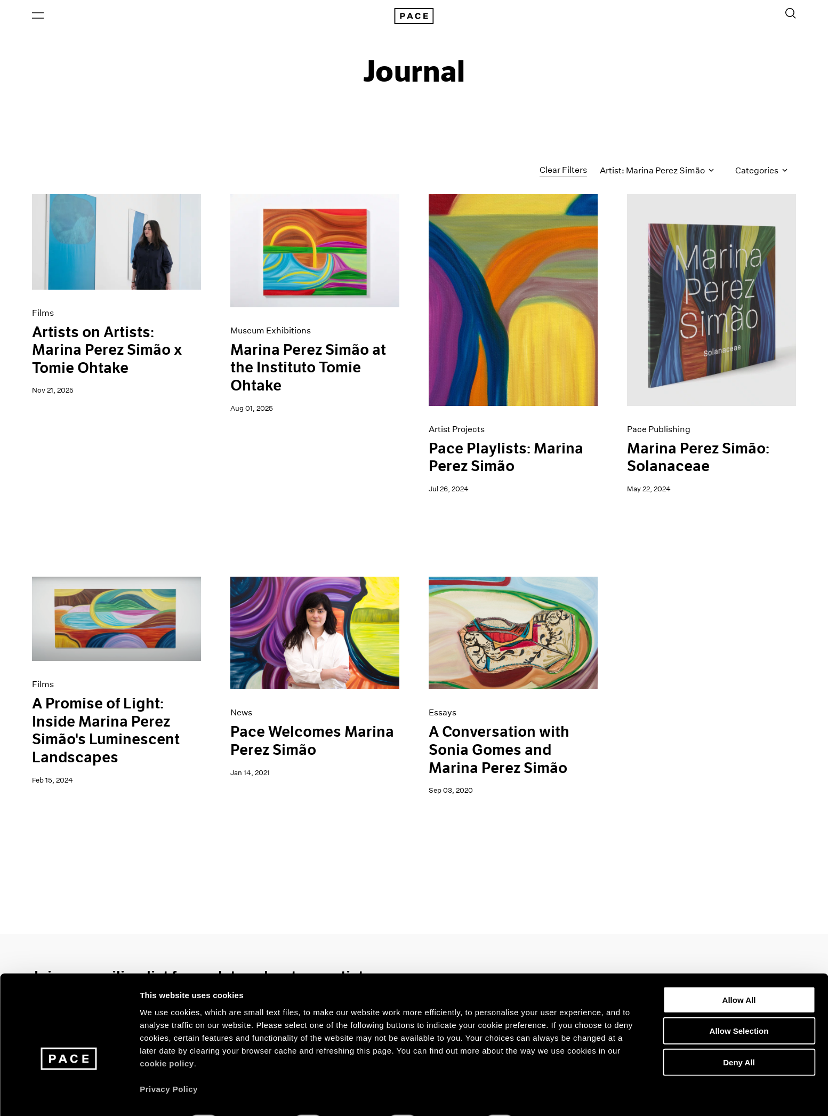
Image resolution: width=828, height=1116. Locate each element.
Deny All (738, 1033)
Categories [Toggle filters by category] (761, 173)
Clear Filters (563, 172)
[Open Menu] (38, 16)
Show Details (560, 1094)
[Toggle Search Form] (790, 14)
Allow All (739, 971)
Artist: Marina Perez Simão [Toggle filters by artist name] (657, 173)
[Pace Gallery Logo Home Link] (413, 17)
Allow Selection (739, 1002)
